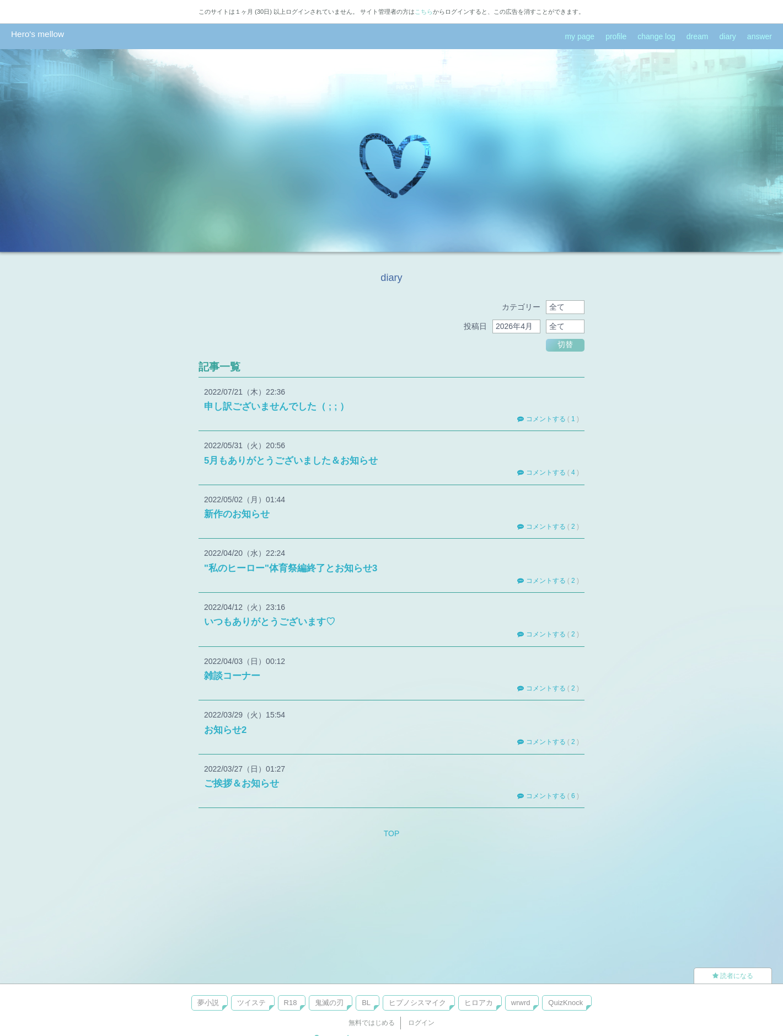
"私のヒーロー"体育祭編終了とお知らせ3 (290, 568)
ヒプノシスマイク (417, 1002)
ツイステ (251, 1002)
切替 (565, 344)
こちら (424, 11)
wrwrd (520, 1002)
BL (366, 1002)
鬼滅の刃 (329, 1002)
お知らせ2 (225, 730)
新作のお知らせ (237, 514)
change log (656, 36)
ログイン (421, 1023)
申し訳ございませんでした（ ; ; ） (276, 406)
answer (759, 36)
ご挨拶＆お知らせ (241, 783)
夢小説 (208, 1002)
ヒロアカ (478, 1002)
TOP (392, 833)
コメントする (541, 419)
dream (698, 36)
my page (579, 36)
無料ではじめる (371, 1023)
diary (728, 36)
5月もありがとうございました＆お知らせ (291, 460)
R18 (290, 1002)
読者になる (732, 976)
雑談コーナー (232, 676)
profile (615, 36)
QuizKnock (565, 1002)
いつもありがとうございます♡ (269, 622)
